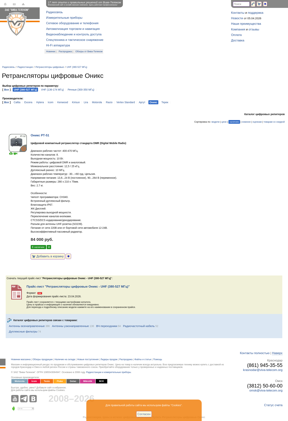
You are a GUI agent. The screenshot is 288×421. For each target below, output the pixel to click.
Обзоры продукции (43, 359)
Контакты (237, 12)
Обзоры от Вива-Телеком (88, 51)
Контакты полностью (254, 353)
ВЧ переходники (106, 326)
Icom (50, 102)
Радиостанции (25, 67)
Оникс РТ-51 (40, 135)
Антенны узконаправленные (70, 326)
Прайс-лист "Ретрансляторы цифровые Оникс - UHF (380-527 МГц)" (78, 286)
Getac (73, 381)
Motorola (97, 102)
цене (223, 122)
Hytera (40, 102)
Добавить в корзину (48, 256)
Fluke (60, 381)
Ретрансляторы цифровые (49, 67)
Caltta (17, 102)
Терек (164, 102)
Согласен (144, 414)
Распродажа (65, 51)
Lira (86, 102)
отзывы (254, 29)
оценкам (257, 122)
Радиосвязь (54, 12)
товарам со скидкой (274, 122)
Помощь (157, 359)
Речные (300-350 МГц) (81, 89)
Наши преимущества (246, 23)
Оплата (236, 35)
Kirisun (76, 102)
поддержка (255, 12)
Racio (109, 102)
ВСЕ (101, 381)
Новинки (50, 51)
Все (6, 89)
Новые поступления (88, 359)
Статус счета (273, 405)
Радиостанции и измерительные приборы (108, 372)
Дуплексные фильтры (23, 331)
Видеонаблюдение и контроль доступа (74, 34)
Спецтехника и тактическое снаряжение (74, 40)
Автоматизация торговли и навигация (73, 29)
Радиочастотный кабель (139, 326)
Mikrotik (87, 381)
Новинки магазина (20, 359)
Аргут (142, 102)
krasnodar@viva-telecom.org (262, 370)
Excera (28, 102)
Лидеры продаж (109, 359)
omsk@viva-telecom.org (265, 390)
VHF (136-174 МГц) (52, 89)
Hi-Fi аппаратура (58, 45)
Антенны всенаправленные (27, 326)
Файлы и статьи (142, 359)
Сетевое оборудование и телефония (72, 23)
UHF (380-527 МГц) (77, 67)
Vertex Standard (125, 102)
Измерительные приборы (64, 17)
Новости (237, 18)
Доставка (237, 40)
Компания (238, 29)
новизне (246, 122)
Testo (47, 381)
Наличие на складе (65, 359)
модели (215, 122)
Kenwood (62, 102)
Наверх (277, 353)
